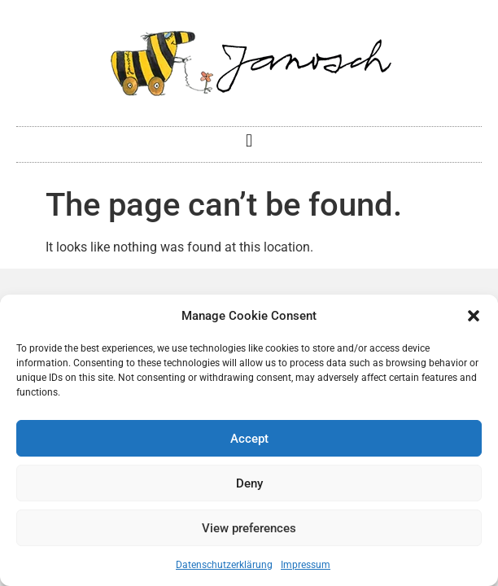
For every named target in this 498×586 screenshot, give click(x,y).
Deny (249, 483)
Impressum (305, 565)
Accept (249, 438)
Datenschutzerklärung (224, 565)
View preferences (249, 528)
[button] (473, 316)
